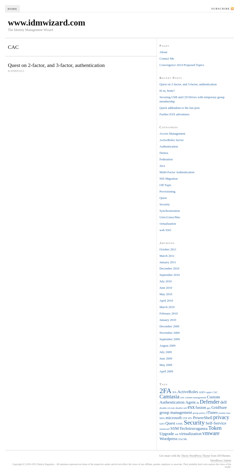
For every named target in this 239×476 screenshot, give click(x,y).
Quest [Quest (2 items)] (170, 423)
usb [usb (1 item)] (176, 434)
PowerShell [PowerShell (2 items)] (202, 417)
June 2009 (165, 358)
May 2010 (165, 294)
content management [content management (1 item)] (195, 397)
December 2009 (169, 326)
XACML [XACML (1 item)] (182, 439)
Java (162, 165)
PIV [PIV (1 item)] (190, 418)
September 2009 (169, 339)
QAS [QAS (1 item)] (162, 423)
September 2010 (169, 275)
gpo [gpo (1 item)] (209, 408)
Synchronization (169, 211)
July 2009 (165, 352)
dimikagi (17, 71)
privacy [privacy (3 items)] (221, 417)
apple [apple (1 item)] (209, 392)
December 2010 (169, 268)
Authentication (168, 146)
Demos (163, 153)
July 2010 (165, 281)
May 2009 (165, 365)
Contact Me (166, 58)
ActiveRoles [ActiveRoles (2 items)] (187, 391)
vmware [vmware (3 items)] (211, 433)
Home (12, 8)
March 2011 (167, 256)
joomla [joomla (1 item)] (222, 413)
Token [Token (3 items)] (215, 428)
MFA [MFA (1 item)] (162, 418)
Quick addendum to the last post (179, 108)
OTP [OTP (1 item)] (184, 418)
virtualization (167, 223)
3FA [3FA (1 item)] (174, 392)
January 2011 (167, 262)
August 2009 (167, 345)
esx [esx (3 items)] (191, 407)
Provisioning (167, 191)
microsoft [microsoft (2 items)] (174, 417)
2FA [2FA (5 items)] (165, 391)
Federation (166, 159)
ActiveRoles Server (171, 140)
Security (164, 204)
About (163, 52)
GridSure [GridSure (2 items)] (219, 407)
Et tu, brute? (167, 90)
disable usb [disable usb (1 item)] (181, 408)
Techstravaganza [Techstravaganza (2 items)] (193, 428)
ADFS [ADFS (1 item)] (202, 392)
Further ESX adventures (174, 114)
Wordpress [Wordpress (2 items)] (168, 438)
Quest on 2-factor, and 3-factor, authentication (56, 65)
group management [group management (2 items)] (175, 412)
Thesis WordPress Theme (195, 455)
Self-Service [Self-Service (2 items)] (216, 423)
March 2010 (167, 307)
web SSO (165, 230)
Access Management (172, 133)
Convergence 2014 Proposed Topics (181, 65)
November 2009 (169, 332)
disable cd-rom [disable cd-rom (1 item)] (167, 408)
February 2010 (168, 313)
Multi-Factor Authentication (176, 172)
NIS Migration (168, 178)
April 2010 (166, 300)
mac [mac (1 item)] (228, 413)
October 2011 (167, 249)
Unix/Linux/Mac (169, 217)
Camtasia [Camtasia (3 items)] (169, 397)
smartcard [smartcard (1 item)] (164, 429)
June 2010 (165, 287)
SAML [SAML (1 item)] (179, 423)
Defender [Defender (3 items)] (210, 402)
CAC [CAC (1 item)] (215, 392)
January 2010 (167, 320)
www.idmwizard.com (46, 22)
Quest (163, 198)
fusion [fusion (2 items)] (201, 407)
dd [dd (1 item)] (198, 402)
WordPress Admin (220, 460)
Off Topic (165, 185)
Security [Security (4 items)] (194, 422)
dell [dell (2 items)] (223, 402)
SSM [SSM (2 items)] (174, 428)
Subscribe (220, 8)
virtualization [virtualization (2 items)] (190, 433)
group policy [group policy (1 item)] (199, 413)
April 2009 (166, 371)
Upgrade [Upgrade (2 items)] (166, 433)
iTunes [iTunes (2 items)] (212, 412)
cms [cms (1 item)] (182, 397)
